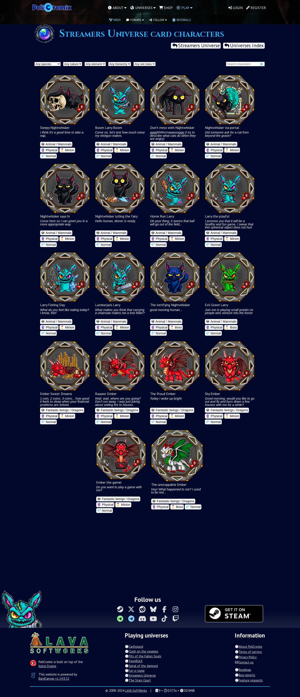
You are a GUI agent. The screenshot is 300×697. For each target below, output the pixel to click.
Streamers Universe (196, 46)
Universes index (244, 46)
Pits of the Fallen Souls (143, 656)
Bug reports (245, 675)
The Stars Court (138, 680)
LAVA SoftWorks (136, 690)
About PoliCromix (248, 646)
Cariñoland (134, 646)
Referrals (181, 20)
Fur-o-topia (134, 671)
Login (235, 7)
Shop (166, 7)
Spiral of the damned (141, 666)
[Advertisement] (150, 553)
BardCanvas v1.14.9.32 (54, 678)
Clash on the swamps (141, 651)
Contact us (244, 662)
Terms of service (248, 652)
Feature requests (249, 680)
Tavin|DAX (133, 661)
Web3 (115, 20)
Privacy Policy (246, 657)
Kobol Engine (47, 666)
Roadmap (243, 670)
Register (256, 7)
